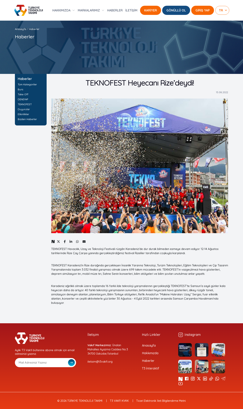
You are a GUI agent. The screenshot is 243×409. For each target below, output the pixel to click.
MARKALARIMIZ (89, 10)
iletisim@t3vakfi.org (100, 361)
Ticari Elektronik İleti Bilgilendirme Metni (161, 401)
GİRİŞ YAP (202, 10)
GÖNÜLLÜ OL (176, 10)
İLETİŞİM (131, 10)
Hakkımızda (150, 353)
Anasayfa (20, 29)
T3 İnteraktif (150, 368)
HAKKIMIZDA (61, 10)
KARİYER (150, 10)
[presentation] (44, 376)
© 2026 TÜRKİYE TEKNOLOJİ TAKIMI (79, 401)
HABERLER (115, 10)
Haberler (34, 29)
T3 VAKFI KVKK (119, 401)
